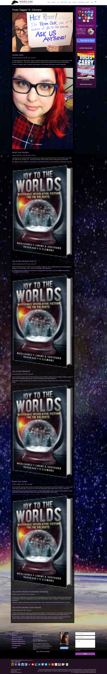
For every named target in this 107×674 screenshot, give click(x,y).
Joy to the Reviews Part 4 (23, 261)
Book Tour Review (20, 152)
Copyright (14, 647)
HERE (80, 29)
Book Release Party (37, 639)
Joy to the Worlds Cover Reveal (26, 607)
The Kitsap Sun (65, 270)
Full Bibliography (16, 645)
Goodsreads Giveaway (36, 602)
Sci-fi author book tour (44, 492)
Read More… (66, 62)
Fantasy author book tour (31, 490)
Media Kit (14, 635)
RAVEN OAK (28, 2)
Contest (15, 602)
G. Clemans (20, 64)
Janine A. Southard (27, 64)
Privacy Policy (14, 670)
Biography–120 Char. (17, 639)
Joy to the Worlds (45, 64)
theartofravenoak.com (28, 660)
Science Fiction (53, 492)
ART (58, 2)
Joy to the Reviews (32, 270)
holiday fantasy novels (31, 616)
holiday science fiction (53, 616)
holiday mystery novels (42, 616)
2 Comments (29, 484)
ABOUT (49, 2)
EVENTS (74, 2)
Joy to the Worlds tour (55, 161)
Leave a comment (32, 57)
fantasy (23, 490)
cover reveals (16, 616)
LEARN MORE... (86, 79)
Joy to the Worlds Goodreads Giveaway (30, 591)
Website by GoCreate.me (16, 672)
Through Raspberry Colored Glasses (20, 271)
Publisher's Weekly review (49, 380)
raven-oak (57, 64)
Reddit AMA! (18, 55)
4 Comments (30, 374)
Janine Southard (36, 64)
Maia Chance (52, 64)
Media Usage (15, 633)
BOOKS (54, 2)
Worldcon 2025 (36, 633)
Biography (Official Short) (18, 641)
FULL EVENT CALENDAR (43, 651)
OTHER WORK (63, 2)
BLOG (69, 2)
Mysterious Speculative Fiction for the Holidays (47, 618)
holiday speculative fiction (64, 616)
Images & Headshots (17, 637)
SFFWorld (59, 270)
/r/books (15, 64)
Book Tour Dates (19, 481)
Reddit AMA (63, 64)
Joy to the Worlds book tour (43, 161)
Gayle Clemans (46, 490)
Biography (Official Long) (18, 643)
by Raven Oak (17, 669)
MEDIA (87, 2)
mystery (32, 492)
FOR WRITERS (81, 2)
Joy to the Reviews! (21, 371)
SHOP (92, 2)
